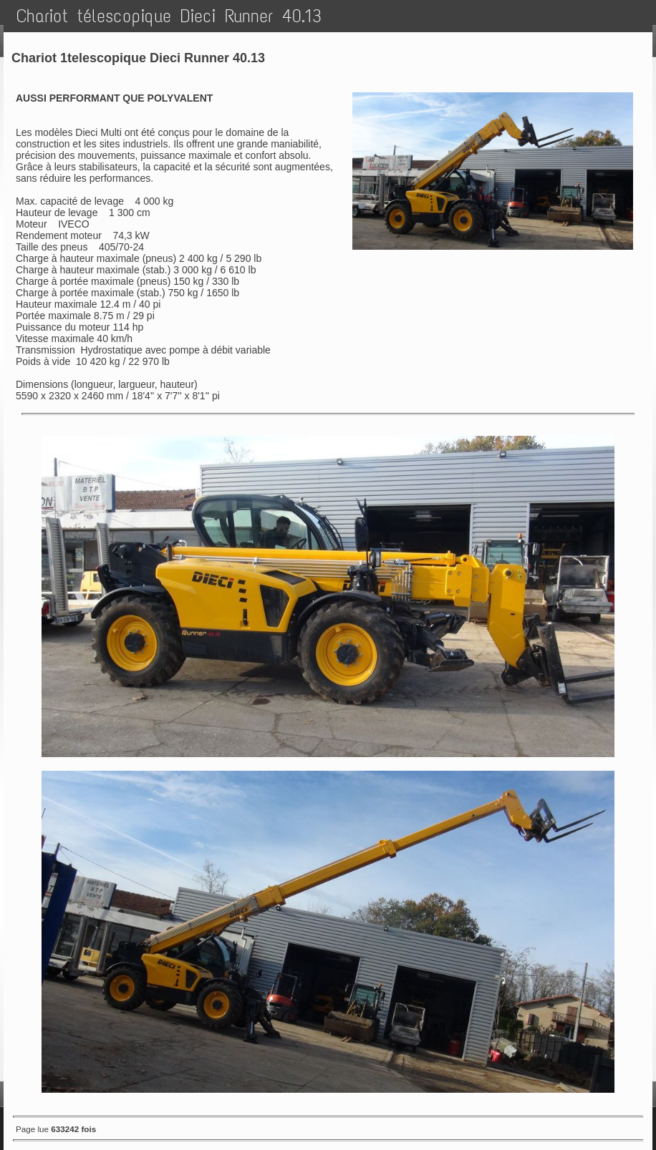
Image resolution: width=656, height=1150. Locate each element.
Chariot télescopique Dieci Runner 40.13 (169, 16)
